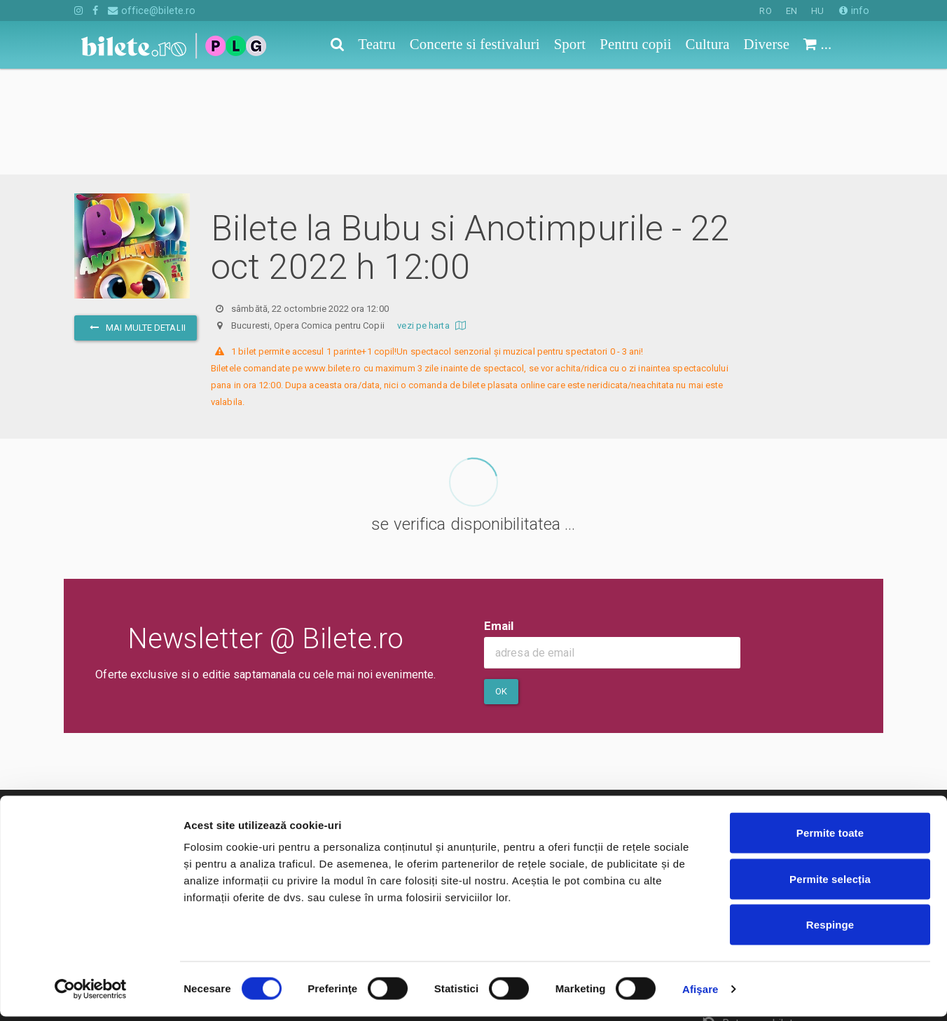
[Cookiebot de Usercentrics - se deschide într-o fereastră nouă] (90, 993)
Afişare (700, 993)
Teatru (89, 768)
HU (817, 11)
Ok (501, 585)
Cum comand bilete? (759, 774)
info (854, 10)
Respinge (830, 929)
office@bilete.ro (151, 10)
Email (499, 520)
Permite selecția (830, 883)
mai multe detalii (135, 222)
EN (791, 11)
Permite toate (830, 837)
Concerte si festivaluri (127, 788)
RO (765, 11)
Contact (369, 768)
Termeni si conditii (394, 788)
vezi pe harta (433, 219)
